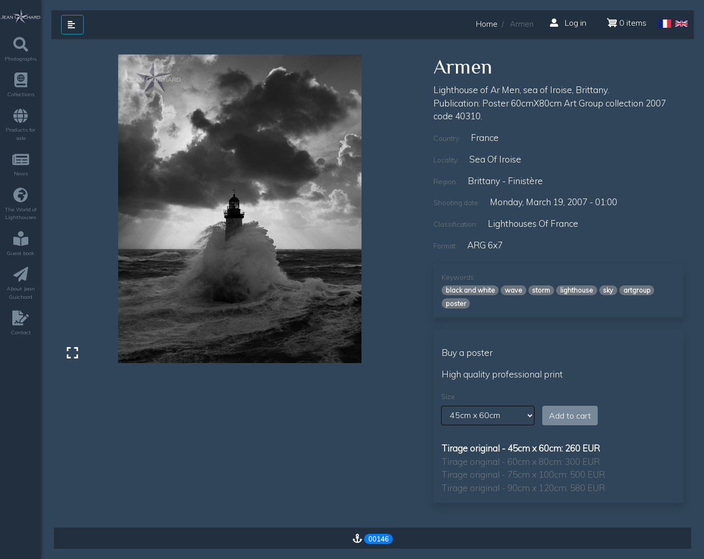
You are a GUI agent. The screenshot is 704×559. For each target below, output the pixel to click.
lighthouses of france (533, 223)
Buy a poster (467, 352)
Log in (568, 22)
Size (448, 396)
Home (487, 24)
